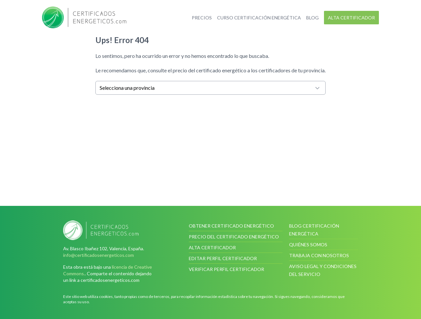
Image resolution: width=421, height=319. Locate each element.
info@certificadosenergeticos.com (98, 255)
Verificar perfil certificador (226, 269)
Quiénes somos (308, 244)
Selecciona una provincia (210, 88)
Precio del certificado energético (234, 236)
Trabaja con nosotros (319, 255)
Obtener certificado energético (231, 226)
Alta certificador (351, 17)
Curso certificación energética (259, 17)
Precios (202, 17)
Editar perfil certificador (223, 258)
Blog (312, 17)
